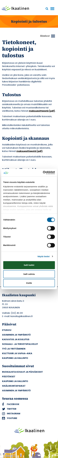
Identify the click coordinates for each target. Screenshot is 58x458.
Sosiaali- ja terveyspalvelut (20, 344)
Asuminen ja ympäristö (16, 335)
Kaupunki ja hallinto (15, 358)
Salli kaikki (29, 265)
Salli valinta (29, 274)
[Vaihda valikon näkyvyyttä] (48, 36)
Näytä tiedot (44, 256)
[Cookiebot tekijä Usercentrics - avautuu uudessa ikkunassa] (43, 172)
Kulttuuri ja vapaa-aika (17, 353)
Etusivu (6, 330)
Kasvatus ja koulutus (15, 339)
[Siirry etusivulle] (15, 8)
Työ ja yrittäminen (13, 349)
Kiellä (29, 283)
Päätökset (8, 377)
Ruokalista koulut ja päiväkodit (22, 372)
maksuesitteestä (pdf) (42, 111)
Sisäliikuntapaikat (13, 386)
